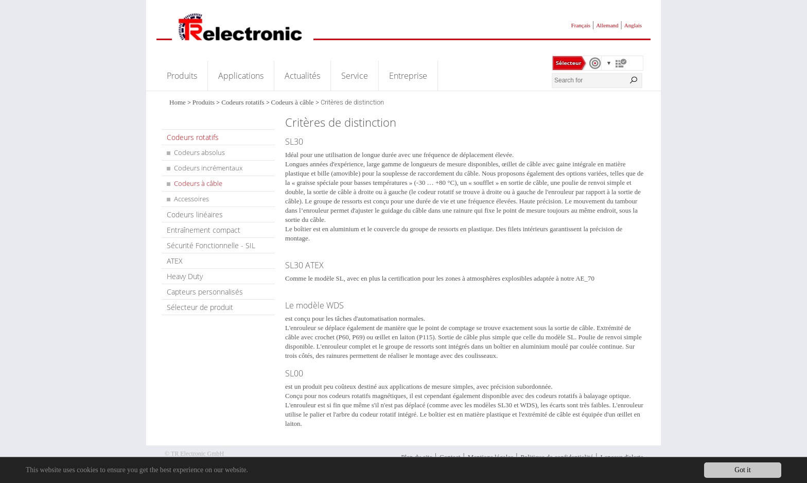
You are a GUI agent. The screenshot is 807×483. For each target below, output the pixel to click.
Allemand (607, 25)
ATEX (175, 261)
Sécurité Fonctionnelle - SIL (211, 245)
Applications (241, 75)
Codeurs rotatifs (242, 102)
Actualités (302, 75)
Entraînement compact (203, 230)
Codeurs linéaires (195, 214)
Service (354, 75)
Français (580, 25)
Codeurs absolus (199, 152)
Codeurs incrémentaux (208, 168)
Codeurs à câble (292, 102)
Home (177, 102)
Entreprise (408, 75)
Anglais (633, 25)
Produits (182, 75)
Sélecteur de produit (200, 307)
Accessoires (191, 198)
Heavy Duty (185, 276)
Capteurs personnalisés (205, 292)
